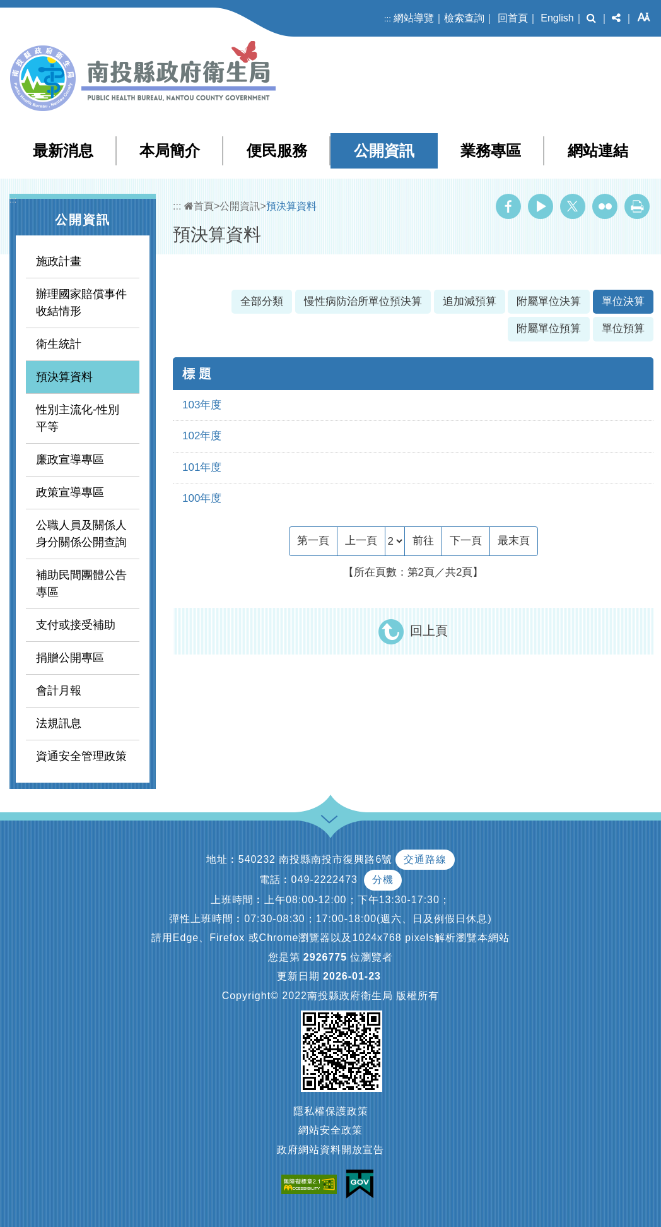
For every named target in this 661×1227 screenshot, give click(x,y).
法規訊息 (58, 723)
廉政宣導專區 (70, 459)
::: (387, 18)
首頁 (199, 206)
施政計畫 (58, 261)
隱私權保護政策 (330, 1111)
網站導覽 (414, 18)
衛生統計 (58, 344)
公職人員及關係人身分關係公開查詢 (81, 533)
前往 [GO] (423, 541)
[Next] (466, 540)
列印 (637, 206)
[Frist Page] (313, 540)
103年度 (201, 405)
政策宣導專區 (70, 492)
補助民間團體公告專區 (81, 583)
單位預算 (623, 329)
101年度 (201, 467)
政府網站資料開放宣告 (330, 1149)
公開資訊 (384, 150)
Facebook (508, 206)
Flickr (604, 206)
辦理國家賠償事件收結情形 (81, 302)
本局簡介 (169, 150)
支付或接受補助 (75, 625)
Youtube (540, 206)
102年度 (201, 436)
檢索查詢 (464, 18)
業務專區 (490, 150)
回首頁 (513, 18)
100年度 (201, 498)
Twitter (572, 206)
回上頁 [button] (429, 630)
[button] (591, 18)
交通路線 (425, 859)
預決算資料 (64, 376)
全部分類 (261, 301)
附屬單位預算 (549, 329)
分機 (383, 879)
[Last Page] (513, 540)
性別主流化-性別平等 (77, 418)
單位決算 (623, 301)
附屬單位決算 (549, 301)
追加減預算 (469, 301)
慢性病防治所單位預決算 (363, 301)
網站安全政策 (330, 1130)
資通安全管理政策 (81, 756)
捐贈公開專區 (70, 657)
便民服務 (277, 150)
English (557, 18)
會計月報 (58, 690)
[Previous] (361, 540)
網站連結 (598, 150)
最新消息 (63, 150)
